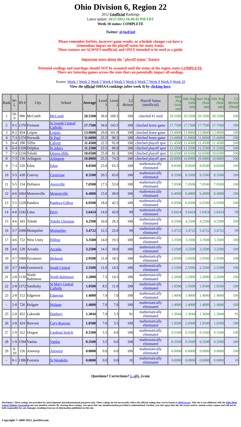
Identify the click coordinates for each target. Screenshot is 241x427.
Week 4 (107, 82)
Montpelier (58, 230)
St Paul (55, 138)
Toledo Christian (62, 221)
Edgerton (56, 295)
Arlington (57, 158)
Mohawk (56, 258)
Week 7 (143, 82)
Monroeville (59, 193)
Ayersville (57, 184)
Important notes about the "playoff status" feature (120, 59)
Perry (54, 212)
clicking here (160, 86)
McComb (57, 116)
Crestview (57, 175)
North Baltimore (62, 277)
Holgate (56, 305)
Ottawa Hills (59, 153)
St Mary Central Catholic (61, 286)
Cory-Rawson (60, 323)
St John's (56, 148)
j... (132, 376)
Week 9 (166, 82)
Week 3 (96, 82)
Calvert (55, 143)
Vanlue (55, 342)
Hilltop (55, 240)
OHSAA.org (184, 402)
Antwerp (56, 351)
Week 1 (72, 82)
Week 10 (179, 82)
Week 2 (84, 82)
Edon (54, 166)
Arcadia (56, 249)
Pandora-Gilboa (61, 203)
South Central (60, 268)
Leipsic (55, 132)
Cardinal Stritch (61, 332)
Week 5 (119, 82)
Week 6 (131, 82)
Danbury (56, 314)
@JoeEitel (127, 32)
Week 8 (154, 82)
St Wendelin (59, 360)
